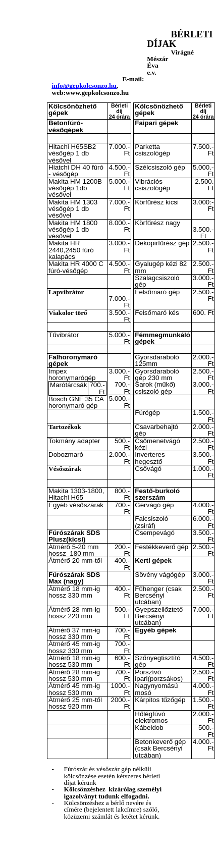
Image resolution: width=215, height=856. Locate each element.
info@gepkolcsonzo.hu (84, 85)
